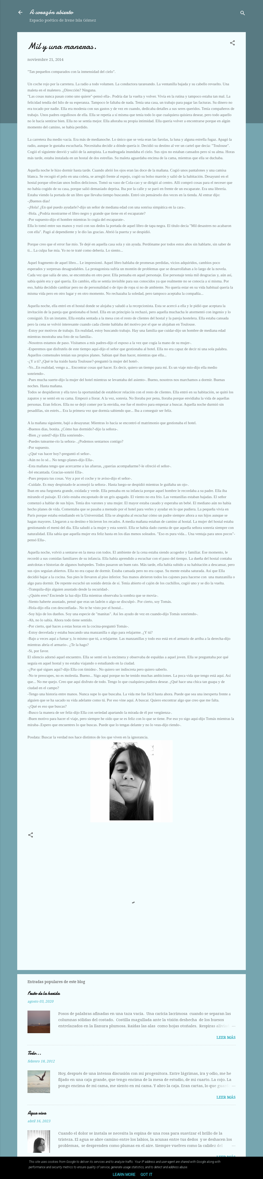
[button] (232, 44)
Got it (146, 1174)
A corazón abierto (51, 12)
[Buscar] (243, 14)
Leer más (226, 1037)
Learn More (124, 1174)
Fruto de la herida (43, 993)
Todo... (34, 1053)
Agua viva (36, 1113)
